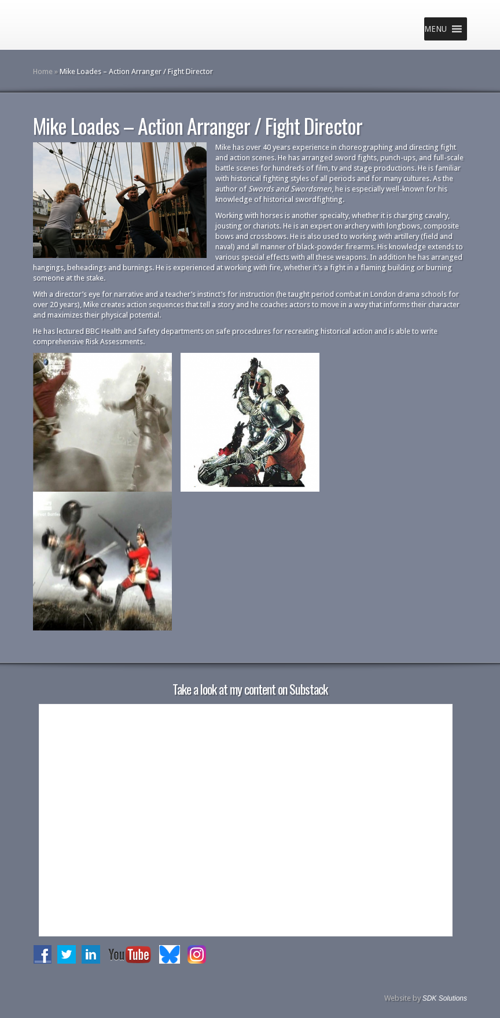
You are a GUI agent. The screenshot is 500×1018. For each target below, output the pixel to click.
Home (43, 71)
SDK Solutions (444, 998)
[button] (435, 28)
